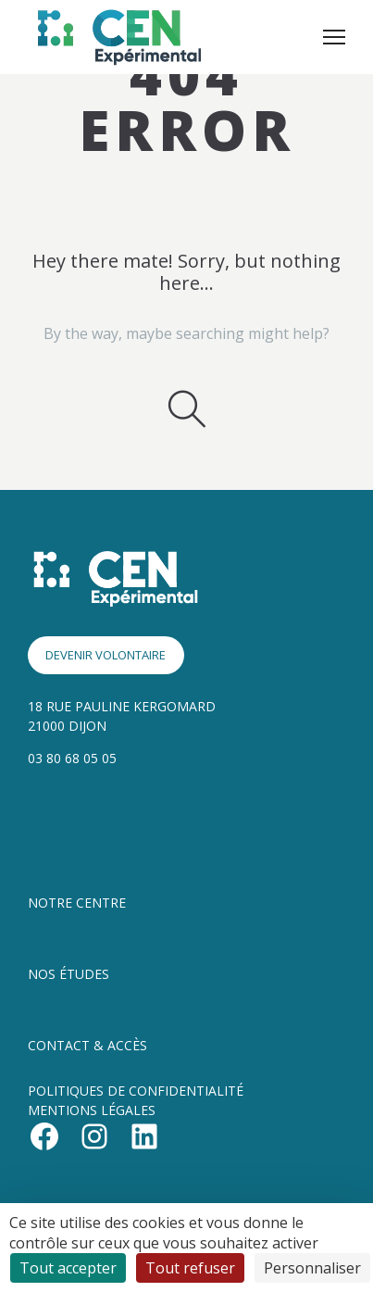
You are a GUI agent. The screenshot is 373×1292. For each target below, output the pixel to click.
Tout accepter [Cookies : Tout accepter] (68, 1268)
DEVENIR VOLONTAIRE (105, 654)
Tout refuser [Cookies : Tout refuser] (190, 1268)
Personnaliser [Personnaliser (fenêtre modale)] (312, 1268)
